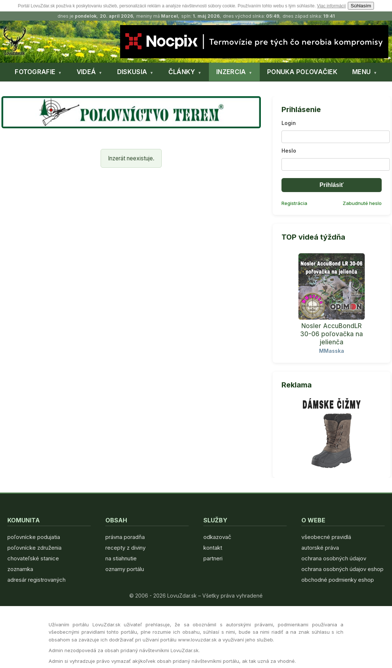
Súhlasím (361, 5)
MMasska (331, 351)
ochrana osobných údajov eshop (342, 569)
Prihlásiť (331, 185)
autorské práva (320, 547)
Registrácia (294, 203)
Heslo (288, 150)
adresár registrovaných (36, 579)
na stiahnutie (121, 558)
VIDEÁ (86, 72)
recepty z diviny (125, 547)
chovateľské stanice (33, 558)
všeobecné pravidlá (326, 536)
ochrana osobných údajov (333, 558)
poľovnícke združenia (34, 547)
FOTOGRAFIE (35, 72)
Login (288, 123)
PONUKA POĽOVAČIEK (302, 72)
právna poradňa (125, 536)
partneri (213, 558)
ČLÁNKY (181, 72)
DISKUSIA (132, 72)
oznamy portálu (124, 569)
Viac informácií (331, 5)
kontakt (212, 547)
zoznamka (20, 569)
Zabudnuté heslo (362, 203)
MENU (361, 72)
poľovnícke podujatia (33, 536)
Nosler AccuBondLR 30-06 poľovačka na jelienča (331, 334)
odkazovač (217, 536)
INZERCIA (231, 72)
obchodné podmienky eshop (337, 579)
